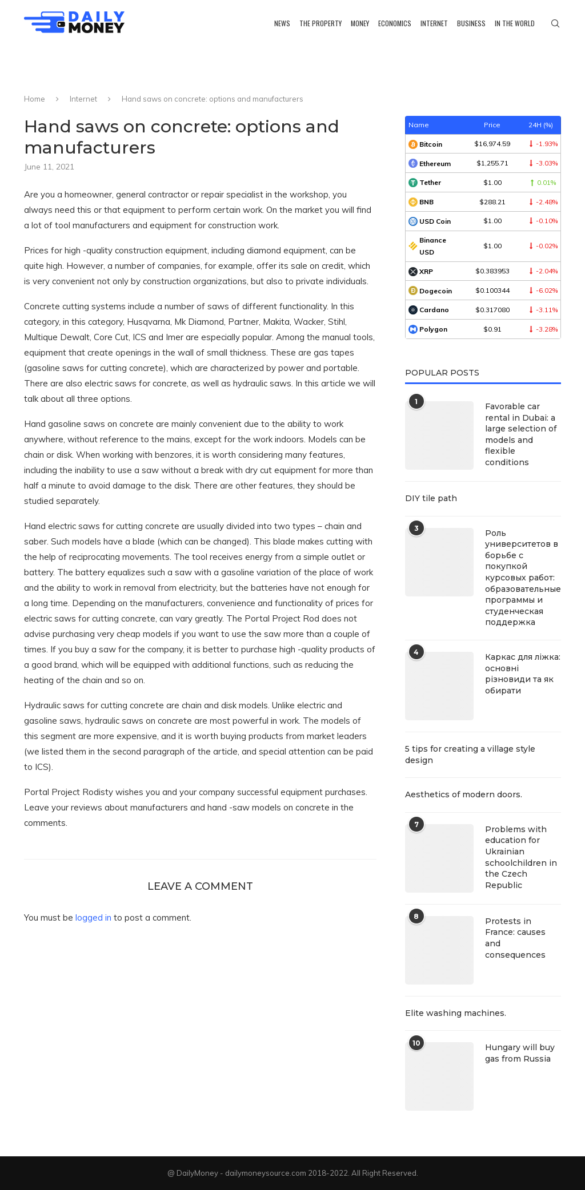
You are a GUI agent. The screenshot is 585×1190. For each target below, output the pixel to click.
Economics (394, 23)
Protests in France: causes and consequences (515, 938)
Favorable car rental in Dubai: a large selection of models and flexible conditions (520, 434)
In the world (515, 23)
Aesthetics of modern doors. (463, 794)
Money (360, 23)
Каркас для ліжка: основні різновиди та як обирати (522, 674)
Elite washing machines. (455, 1013)
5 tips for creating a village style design (470, 754)
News (282, 23)
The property (320, 23)
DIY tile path (431, 498)
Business (471, 23)
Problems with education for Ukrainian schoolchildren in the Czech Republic (521, 857)
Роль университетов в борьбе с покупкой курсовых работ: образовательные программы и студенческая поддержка (523, 578)
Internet (434, 23)
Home (34, 98)
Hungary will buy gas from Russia (520, 1053)
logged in (93, 917)
